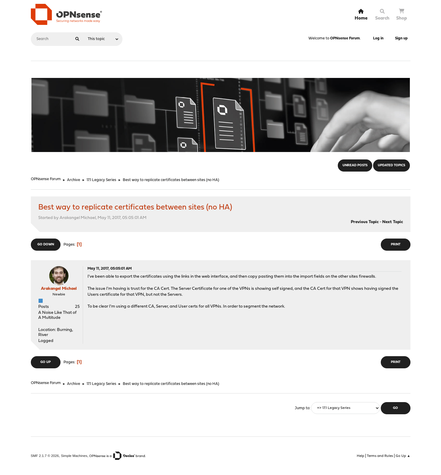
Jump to (302, 408)
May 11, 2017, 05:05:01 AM (109, 269)
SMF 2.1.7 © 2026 (45, 456)
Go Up (45, 362)
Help (360, 456)
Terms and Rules (380, 456)
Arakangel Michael (59, 289)
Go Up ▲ (403, 456)
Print (395, 244)
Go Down (45, 244)
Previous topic (365, 222)
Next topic (392, 222)
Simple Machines (74, 456)
